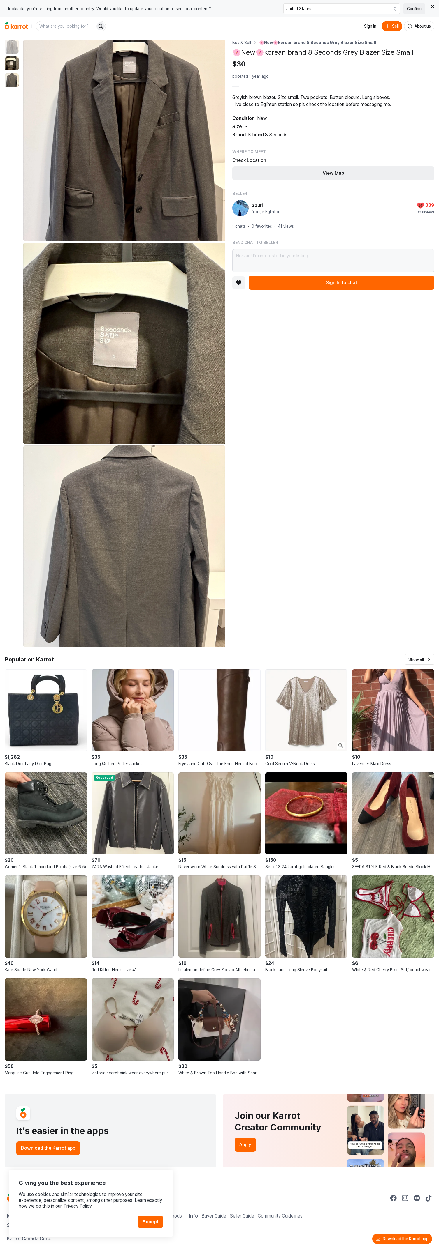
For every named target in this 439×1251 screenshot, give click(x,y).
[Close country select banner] (433, 6)
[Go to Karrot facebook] (393, 1198)
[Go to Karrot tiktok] (428, 1198)
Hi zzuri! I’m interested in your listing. (333, 260)
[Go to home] (16, 26)
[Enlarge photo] (124, 140)
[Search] (100, 26)
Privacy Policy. (78, 1206)
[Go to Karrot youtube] (416, 1198)
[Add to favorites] (238, 282)
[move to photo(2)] (12, 63)
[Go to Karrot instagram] (405, 1198)
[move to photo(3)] (12, 80)
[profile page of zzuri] (240, 208)
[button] (419, 659)
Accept (150, 1222)
